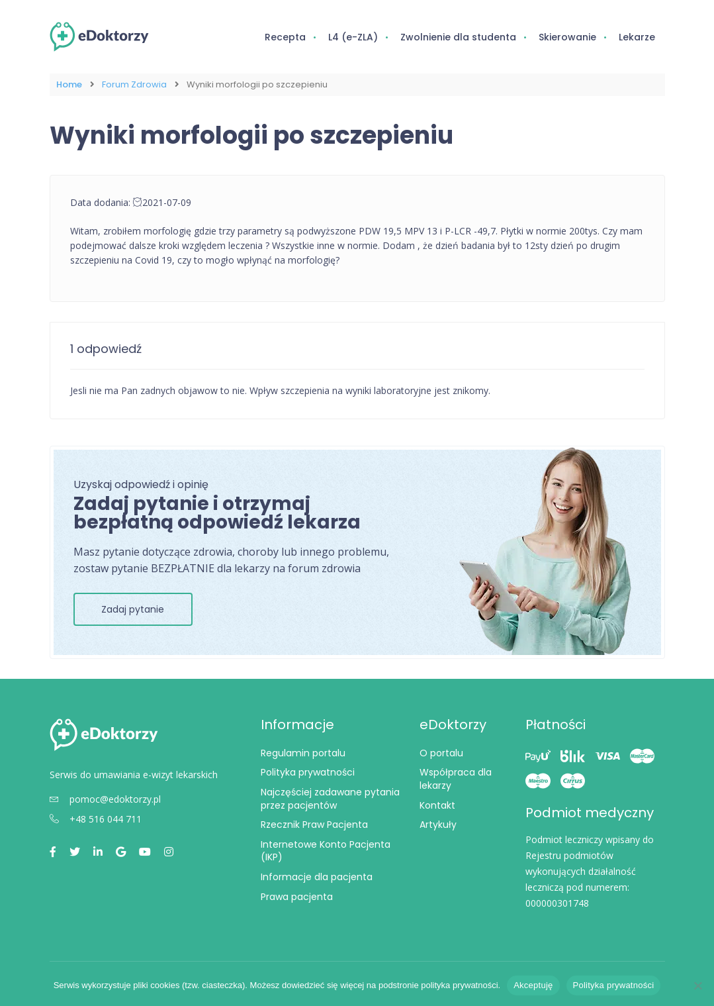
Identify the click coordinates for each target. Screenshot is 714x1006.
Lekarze (637, 37)
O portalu (441, 752)
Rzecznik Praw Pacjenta (314, 824)
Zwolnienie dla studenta (458, 37)
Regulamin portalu (303, 752)
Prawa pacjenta (297, 896)
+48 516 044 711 (96, 819)
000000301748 (557, 902)
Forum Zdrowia (134, 84)
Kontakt (437, 804)
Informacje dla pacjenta (317, 876)
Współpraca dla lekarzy (456, 779)
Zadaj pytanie (132, 608)
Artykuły (438, 824)
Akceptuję (533, 985)
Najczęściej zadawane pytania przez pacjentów (330, 798)
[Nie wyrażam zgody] (697, 985)
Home (69, 84)
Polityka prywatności (308, 772)
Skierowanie (567, 37)
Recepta (285, 37)
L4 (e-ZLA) (353, 37)
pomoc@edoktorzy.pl (105, 799)
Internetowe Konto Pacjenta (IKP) (325, 850)
